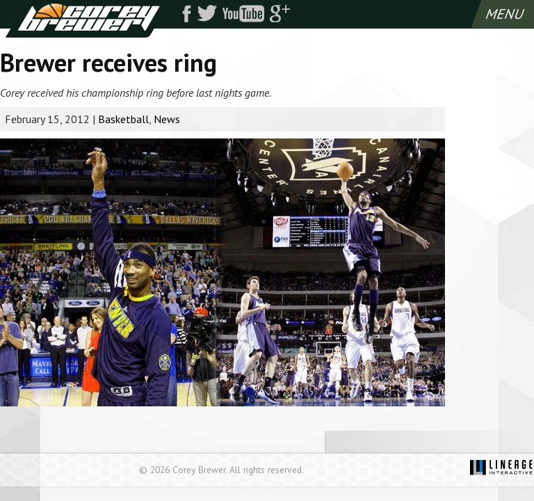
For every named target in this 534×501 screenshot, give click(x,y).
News (167, 119)
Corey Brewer (88, 19)
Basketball (123, 119)
